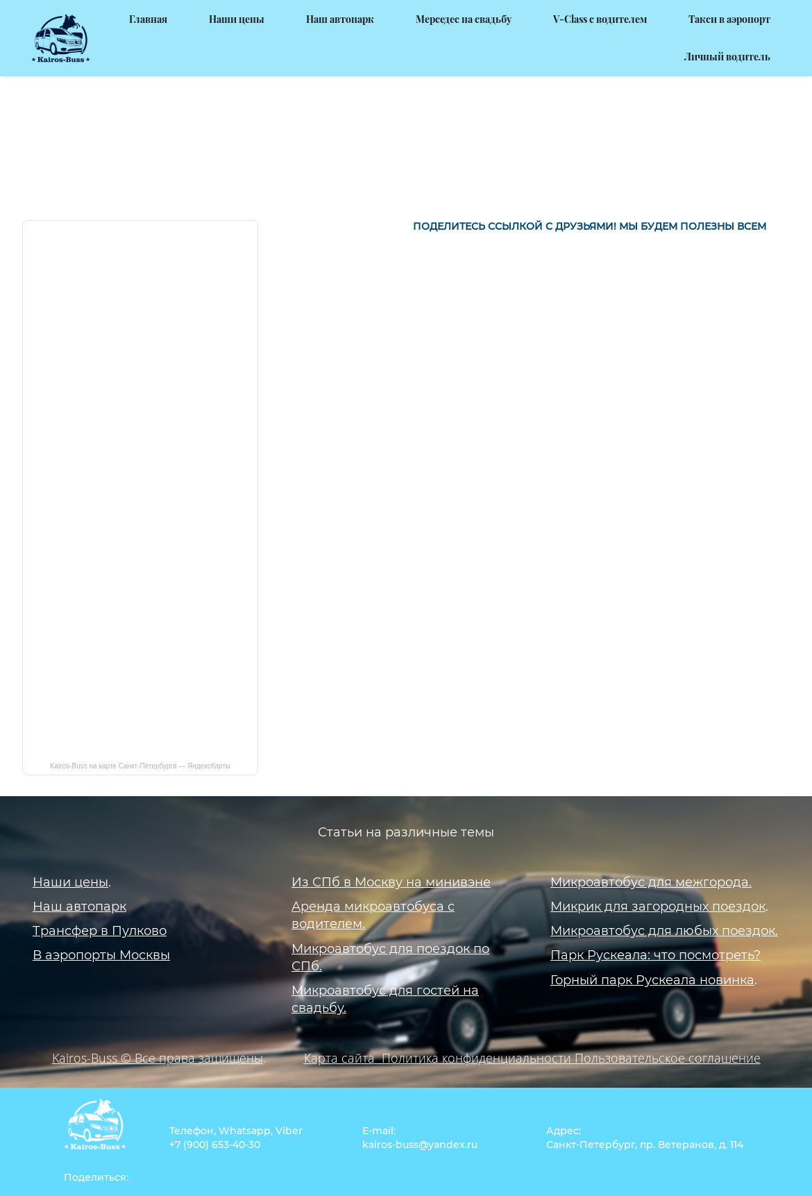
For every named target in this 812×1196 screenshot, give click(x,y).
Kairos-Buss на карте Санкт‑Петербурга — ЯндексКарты (140, 746)
